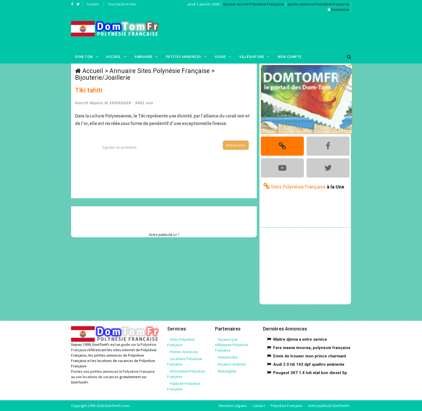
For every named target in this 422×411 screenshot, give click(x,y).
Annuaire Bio (228, 357)
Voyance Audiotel (232, 364)
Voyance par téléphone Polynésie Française (231, 345)
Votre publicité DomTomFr (329, 405)
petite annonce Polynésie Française (318, 4)
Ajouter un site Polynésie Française (253, 4)
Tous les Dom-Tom (122, 4)
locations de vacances (101, 376)
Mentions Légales (233, 405)
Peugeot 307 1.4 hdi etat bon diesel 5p (310, 372)
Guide (220, 56)
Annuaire (143, 56)
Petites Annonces (183, 56)
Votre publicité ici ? (164, 234)
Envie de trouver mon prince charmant (309, 356)
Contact (93, 4)
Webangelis (227, 371)
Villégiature (251, 56)
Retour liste (235, 145)
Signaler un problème (119, 147)
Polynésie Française (286, 405)
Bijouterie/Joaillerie (102, 77)
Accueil (113, 56)
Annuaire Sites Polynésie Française (160, 71)
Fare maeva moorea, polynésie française (311, 347)
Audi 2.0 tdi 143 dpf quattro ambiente (308, 364)
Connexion (340, 9)
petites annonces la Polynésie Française (122, 371)
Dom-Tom (84, 56)
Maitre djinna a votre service (300, 339)
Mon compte (290, 56)
